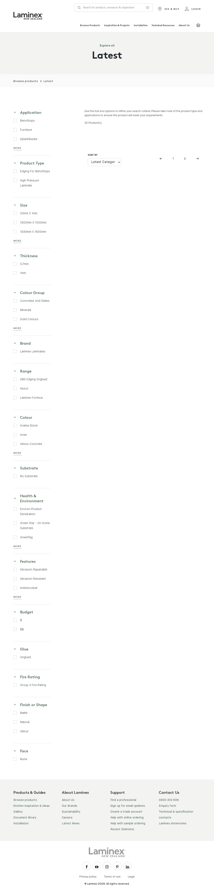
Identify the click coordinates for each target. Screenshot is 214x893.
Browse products (25, 81)
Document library (24, 817)
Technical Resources (163, 25)
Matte (23, 712)
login (193, 9)
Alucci (24, 388)
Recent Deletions (122, 829)
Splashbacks (28, 139)
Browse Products (90, 25)
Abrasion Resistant (33, 578)
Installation (141, 25)
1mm (23, 273)
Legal (131, 876)
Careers (67, 817)
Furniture (26, 129)
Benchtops (27, 120)
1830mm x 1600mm (33, 231)
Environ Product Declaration (31, 511)
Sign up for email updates (127, 805)
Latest (48, 81)
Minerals (25, 310)
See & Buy (169, 9)
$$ (22, 629)
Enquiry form (167, 805)
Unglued (25, 657)
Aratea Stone (29, 425)
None (23, 759)
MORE (17, 147)
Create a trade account (126, 811)
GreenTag (26, 537)
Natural (24, 722)
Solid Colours (29, 319)
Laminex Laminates (32, 351)
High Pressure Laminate (29, 183)
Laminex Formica (31, 397)
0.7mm (24, 264)
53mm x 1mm (28, 213)
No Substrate (29, 476)
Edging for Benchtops (35, 171)
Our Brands (69, 805)
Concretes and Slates (35, 300)
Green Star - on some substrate (35, 525)
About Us (184, 25)
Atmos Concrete (31, 444)
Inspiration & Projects (117, 25)
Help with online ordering (127, 817)
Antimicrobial (28, 588)
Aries (23, 434)
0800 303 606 (169, 800)
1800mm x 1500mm (33, 222)
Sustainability (71, 811)
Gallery (18, 811)
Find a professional (123, 800)
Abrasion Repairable (33, 569)
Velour (24, 731)
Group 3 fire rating (33, 685)
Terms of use (112, 876)
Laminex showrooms (172, 823)
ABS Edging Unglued (33, 379)
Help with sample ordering (127, 823)
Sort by (93, 154)
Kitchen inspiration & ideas (31, 805)
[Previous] (162, 159)
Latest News (71, 823)
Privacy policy (88, 876)
